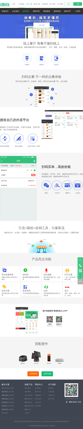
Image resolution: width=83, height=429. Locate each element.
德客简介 (51, 388)
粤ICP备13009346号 (62, 421)
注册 (77, 4)
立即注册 (41, 25)
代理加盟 (45, 4)
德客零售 (36, 11)
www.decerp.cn (38, 421)
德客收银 (28, 388)
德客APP (67, 11)
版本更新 (38, 406)
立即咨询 (33, 374)
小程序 (77, 11)
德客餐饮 (25, 11)
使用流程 (38, 388)
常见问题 (38, 402)
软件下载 (29, 4)
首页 (13, 4)
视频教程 (38, 395)
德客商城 (57, 11)
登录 (68, 4)
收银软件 (5, 11)
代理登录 (51, 395)
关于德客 (60, 4)
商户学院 (52, 4)
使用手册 (38, 392)
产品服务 (21, 5)
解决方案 (37, 4)
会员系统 (15, 11)
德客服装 (46, 11)
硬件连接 (38, 399)
